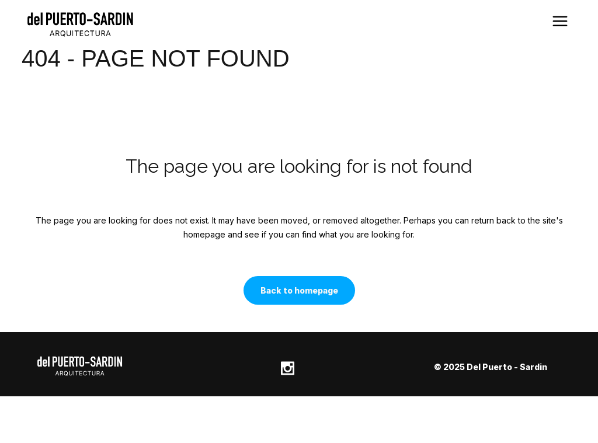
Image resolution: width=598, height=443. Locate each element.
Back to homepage (299, 290)
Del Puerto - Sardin (507, 367)
